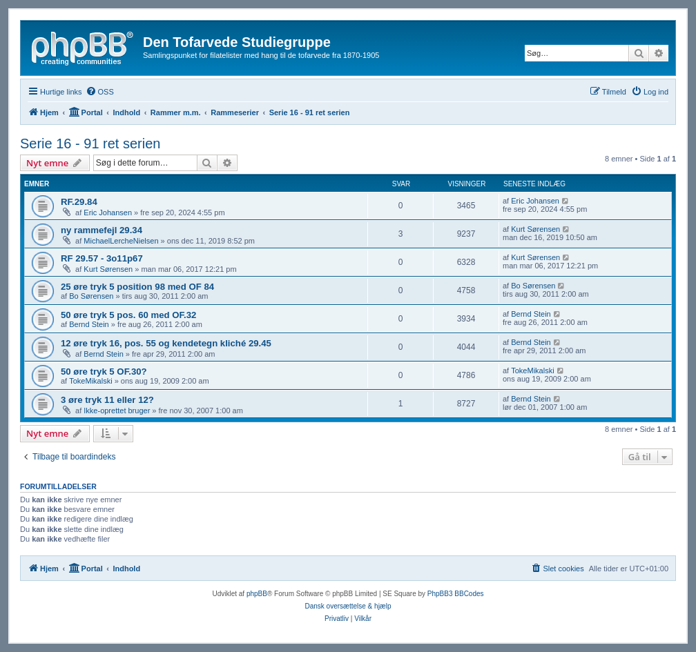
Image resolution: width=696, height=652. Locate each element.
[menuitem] (100, 91)
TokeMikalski (90, 381)
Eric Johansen (108, 212)
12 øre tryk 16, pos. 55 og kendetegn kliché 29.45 (166, 343)
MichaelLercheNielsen (121, 241)
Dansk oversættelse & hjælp (347, 606)
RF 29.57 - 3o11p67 (102, 258)
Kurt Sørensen (535, 229)
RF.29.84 (79, 202)
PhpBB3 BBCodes (455, 593)
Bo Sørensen (91, 296)
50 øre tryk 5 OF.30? (104, 371)
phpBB (256, 593)
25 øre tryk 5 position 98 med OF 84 (137, 286)
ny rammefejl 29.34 (101, 230)
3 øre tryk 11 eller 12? (107, 400)
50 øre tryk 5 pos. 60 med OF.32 (128, 315)
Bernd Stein (88, 324)
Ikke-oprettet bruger (117, 410)
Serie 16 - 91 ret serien (90, 143)
